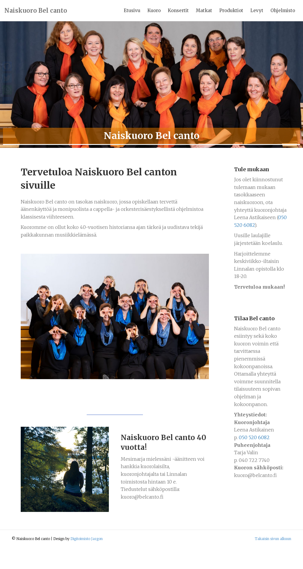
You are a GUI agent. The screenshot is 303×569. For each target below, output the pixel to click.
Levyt (256, 10)
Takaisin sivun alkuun (273, 560)
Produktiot (231, 10)
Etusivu (132, 10)
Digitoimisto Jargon (86, 560)
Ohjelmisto (282, 10)
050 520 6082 (254, 459)
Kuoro (154, 10)
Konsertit (178, 10)
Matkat (204, 10)
